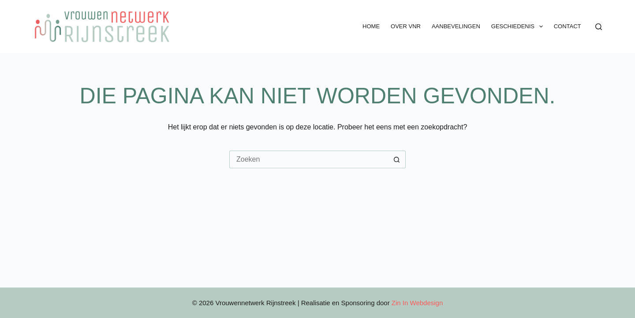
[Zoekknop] (397, 159)
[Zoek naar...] (308, 159)
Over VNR (406, 26)
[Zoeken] (598, 26)
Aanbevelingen (456, 26)
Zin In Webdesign (417, 303)
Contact (567, 26)
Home (371, 26)
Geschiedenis (518, 26)
